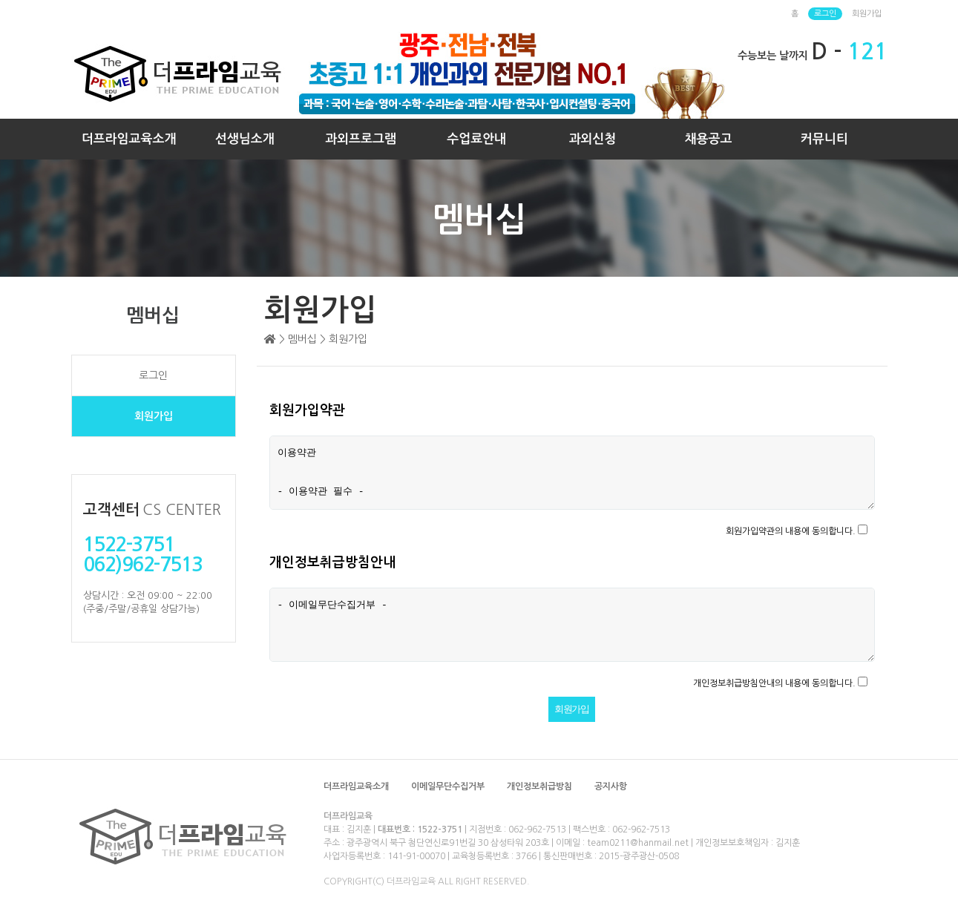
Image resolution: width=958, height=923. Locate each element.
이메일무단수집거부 (448, 786)
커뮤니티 (824, 139)
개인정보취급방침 (539, 786)
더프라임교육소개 (129, 139)
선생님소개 (245, 139)
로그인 (825, 14)
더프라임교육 (348, 816)
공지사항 (610, 786)
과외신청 (592, 139)
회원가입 (867, 14)
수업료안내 (476, 139)
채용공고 (708, 139)
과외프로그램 (360, 139)
